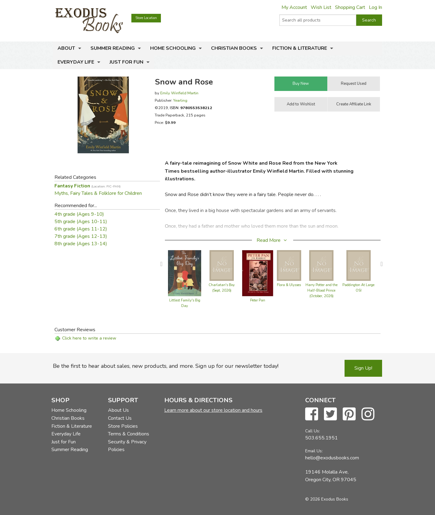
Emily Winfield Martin (179, 93)
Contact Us (120, 418)
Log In (375, 7)
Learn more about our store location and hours (213, 410)
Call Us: (312, 431)
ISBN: (191, 107)
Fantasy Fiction (87, 186)
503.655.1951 (321, 437)
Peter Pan (257, 300)
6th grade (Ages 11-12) (80, 229)
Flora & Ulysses (289, 285)
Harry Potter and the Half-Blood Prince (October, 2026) (321, 290)
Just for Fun (126, 62)
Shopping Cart (350, 7)
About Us (118, 410)
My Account (294, 7)
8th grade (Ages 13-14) (80, 243)
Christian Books (234, 48)
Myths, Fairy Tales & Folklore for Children (98, 193)
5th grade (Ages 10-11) (80, 221)
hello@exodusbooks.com (332, 457)
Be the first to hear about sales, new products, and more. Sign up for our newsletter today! (165, 366)
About (66, 48)
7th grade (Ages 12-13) (80, 236)
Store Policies (123, 426)
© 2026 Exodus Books (326, 499)
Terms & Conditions (128, 433)
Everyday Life (76, 62)
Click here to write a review (89, 338)
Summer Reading (112, 48)
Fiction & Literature (299, 48)
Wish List (321, 7)
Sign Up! (363, 368)
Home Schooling (173, 48)
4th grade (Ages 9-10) (79, 214)
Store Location (146, 18)
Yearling (180, 100)
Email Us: (314, 451)
